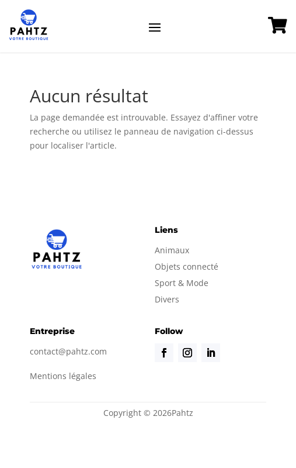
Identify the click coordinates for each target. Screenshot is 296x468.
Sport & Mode (181, 282)
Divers (167, 299)
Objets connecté (186, 266)
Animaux (172, 250)
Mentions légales (63, 375)
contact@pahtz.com (68, 351)
